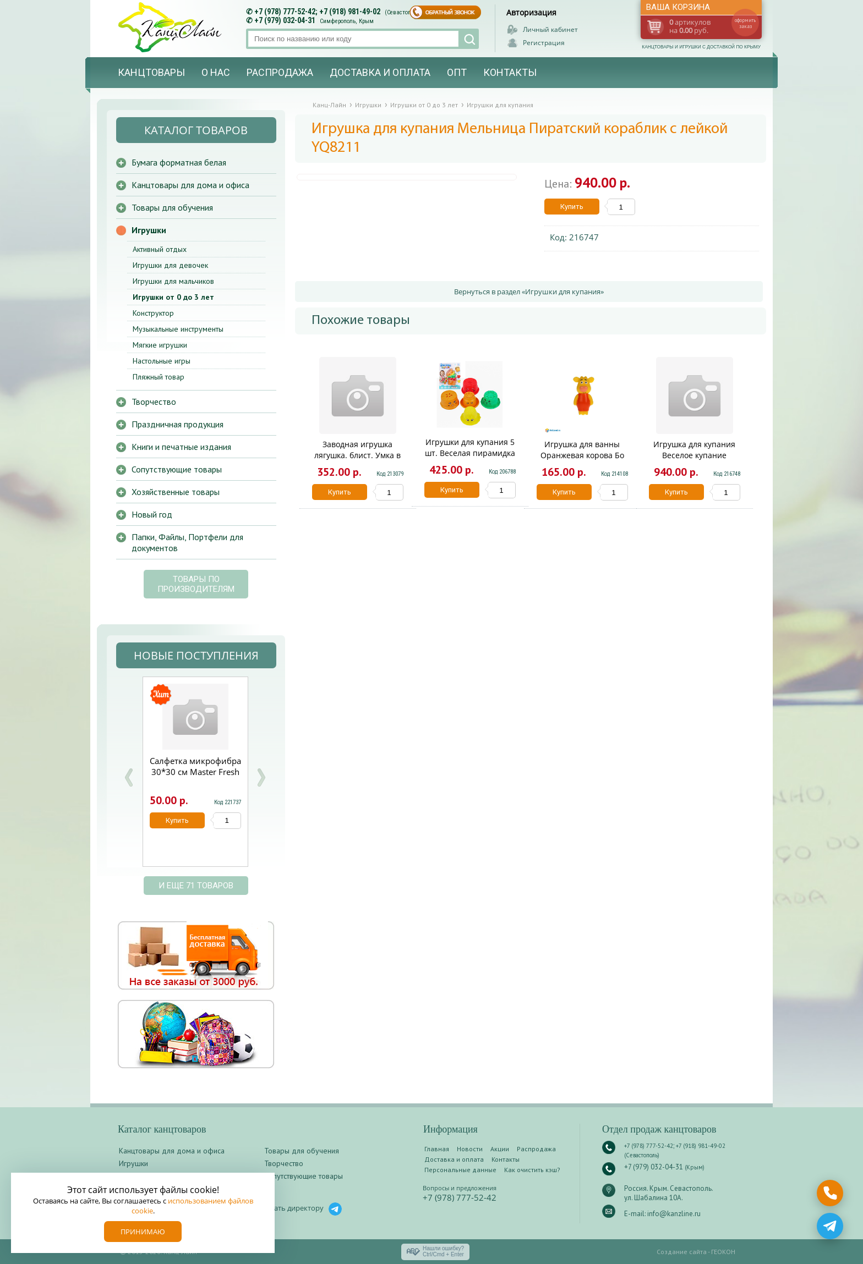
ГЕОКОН (723, 1251)
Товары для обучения (172, 207)
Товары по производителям (195, 584)
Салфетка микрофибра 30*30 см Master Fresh (195, 766)
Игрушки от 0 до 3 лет (173, 297)
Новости (470, 1149)
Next (261, 777)
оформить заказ (745, 23)
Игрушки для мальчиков (173, 281)
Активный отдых (160, 249)
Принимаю (143, 1231)
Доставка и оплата (380, 72)
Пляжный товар (158, 377)
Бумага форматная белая (179, 162)
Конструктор (153, 313)
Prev (129, 777)
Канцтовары (151, 72)
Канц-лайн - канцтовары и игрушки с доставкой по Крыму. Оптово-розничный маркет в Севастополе (171, 27)
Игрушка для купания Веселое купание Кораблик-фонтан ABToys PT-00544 (694, 460)
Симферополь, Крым (347, 21)
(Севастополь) (403, 12)
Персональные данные (460, 1170)
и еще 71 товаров (196, 886)
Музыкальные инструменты (178, 329)
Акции (499, 1149)
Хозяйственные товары (176, 491)
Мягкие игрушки (160, 345)
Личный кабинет (550, 29)
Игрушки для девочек (170, 265)
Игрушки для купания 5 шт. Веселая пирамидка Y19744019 (470, 453)
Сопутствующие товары (177, 469)
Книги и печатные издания (181, 446)
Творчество (154, 401)
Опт (457, 72)
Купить (571, 206)
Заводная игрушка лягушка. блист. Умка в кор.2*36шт (357, 455)
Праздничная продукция (177, 424)
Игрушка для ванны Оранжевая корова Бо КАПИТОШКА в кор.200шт (582, 455)
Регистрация (544, 42)
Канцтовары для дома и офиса (190, 184)
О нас (215, 72)
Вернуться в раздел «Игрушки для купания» (529, 291)
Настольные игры (161, 361)
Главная (436, 1149)
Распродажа (280, 72)
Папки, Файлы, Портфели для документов (187, 542)
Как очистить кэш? (532, 1170)
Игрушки (149, 229)
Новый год (152, 514)
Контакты (510, 72)
